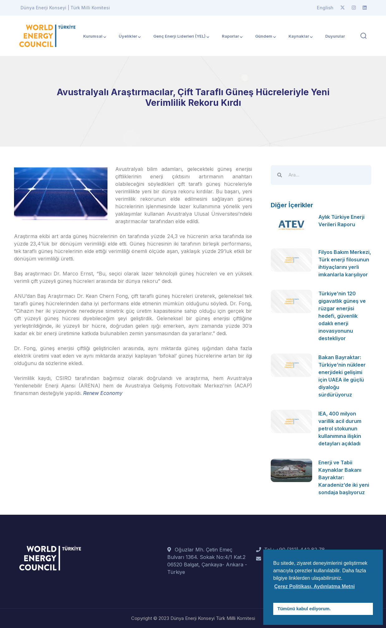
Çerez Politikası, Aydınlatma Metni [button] (314, 586)
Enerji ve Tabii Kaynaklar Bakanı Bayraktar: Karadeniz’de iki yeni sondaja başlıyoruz (343, 477)
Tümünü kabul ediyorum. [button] (304, 608)
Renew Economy (102, 393)
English (325, 8)
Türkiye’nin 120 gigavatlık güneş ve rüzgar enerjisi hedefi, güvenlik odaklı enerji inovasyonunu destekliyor (342, 315)
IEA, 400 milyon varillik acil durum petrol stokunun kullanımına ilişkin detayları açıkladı (339, 428)
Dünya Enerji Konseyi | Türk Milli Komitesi (65, 7)
